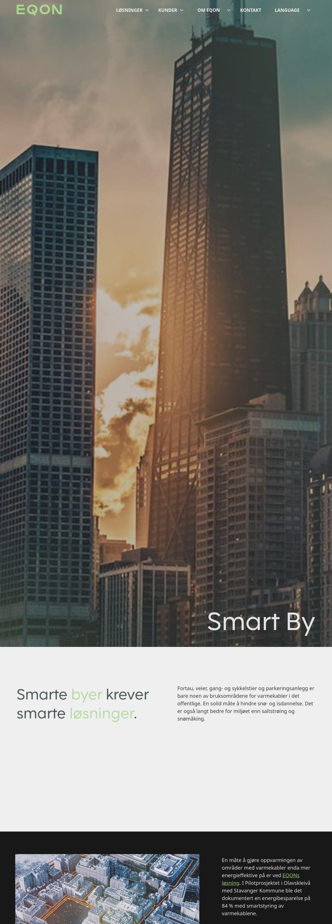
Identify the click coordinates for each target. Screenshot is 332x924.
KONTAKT (250, 10)
